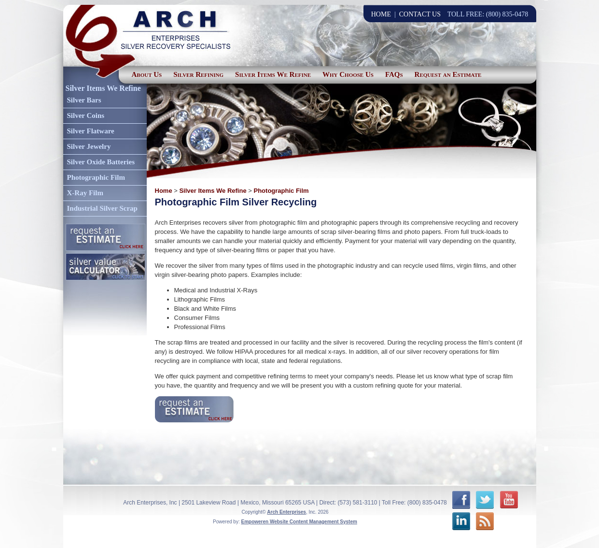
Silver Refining (198, 74)
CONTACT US (420, 14)
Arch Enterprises (286, 512)
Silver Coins (86, 115)
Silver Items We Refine (273, 74)
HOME (381, 14)
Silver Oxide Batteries (101, 162)
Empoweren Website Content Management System (299, 521)
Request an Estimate (448, 74)
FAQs (394, 74)
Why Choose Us (348, 74)
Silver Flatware (90, 131)
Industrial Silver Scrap (102, 208)
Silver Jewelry (89, 146)
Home (163, 190)
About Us (147, 74)
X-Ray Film (85, 193)
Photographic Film (96, 177)
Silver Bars (84, 100)
